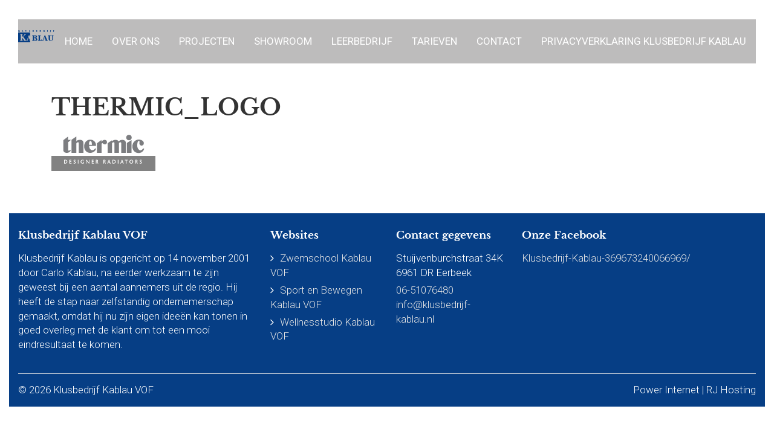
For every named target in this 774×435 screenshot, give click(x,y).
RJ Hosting (731, 390)
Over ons (136, 41)
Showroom (283, 41)
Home (79, 41)
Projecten (207, 41)
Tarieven (434, 41)
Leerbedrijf (361, 41)
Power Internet (666, 390)
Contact (499, 41)
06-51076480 (425, 290)
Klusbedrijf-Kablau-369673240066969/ (606, 258)
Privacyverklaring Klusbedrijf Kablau (643, 41)
